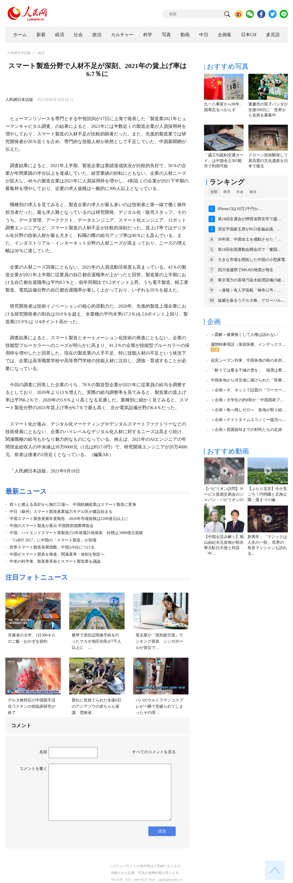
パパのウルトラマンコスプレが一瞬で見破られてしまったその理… (159, 706)
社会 (78, 34)
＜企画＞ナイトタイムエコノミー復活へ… (248, 420)
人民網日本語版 (19, 53)
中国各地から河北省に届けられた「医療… (248, 380)
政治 (96, 34)
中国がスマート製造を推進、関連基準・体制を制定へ (57, 554)
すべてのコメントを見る (154, 752)
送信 (162, 831)
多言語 (273, 34)
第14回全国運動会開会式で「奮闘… (249, 249)
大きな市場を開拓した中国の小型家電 (251, 260)
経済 (59, 34)
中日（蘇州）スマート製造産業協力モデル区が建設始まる (61, 511)
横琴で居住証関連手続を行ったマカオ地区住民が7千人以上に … (96, 641)
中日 (203, 34)
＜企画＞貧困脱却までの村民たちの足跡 (246, 430)
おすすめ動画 (228, 451)
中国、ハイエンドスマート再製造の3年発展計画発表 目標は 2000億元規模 (76, 533)
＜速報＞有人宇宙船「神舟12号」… (249, 290)
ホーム (20, 34)
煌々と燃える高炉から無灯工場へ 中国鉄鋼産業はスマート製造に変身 (73, 504)
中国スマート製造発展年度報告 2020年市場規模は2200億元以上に (69, 519)
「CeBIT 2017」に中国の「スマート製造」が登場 (53, 540)
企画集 (224, 34)
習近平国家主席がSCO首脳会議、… (249, 229)
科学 (147, 34)
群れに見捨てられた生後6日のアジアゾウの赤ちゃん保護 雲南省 (96, 706)
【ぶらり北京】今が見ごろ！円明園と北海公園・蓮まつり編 (267, 494)
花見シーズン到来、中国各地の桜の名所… (248, 360)
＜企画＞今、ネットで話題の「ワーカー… (248, 390)
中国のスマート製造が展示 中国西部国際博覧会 (52, 526)
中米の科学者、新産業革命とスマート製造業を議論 (55, 561)
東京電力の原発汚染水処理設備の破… (251, 280)
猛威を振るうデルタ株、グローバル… (251, 300)
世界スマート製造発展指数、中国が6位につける (52, 547)
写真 (166, 34)
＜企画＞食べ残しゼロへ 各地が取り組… (248, 410)
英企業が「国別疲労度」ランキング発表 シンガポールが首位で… (159, 641)
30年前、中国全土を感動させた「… (249, 239)
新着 (40, 34)
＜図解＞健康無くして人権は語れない (244, 335)
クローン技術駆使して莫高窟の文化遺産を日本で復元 (268, 160)
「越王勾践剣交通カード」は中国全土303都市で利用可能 (224, 160)
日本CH (248, 34)
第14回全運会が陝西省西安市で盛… (249, 219)
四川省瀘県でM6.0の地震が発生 (246, 270)
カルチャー (122, 34)
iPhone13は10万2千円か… (240, 209)
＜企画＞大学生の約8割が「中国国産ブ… (247, 400)
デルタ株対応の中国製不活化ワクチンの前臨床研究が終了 (31, 706)
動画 (185, 34)
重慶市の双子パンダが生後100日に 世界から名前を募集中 (268, 109)
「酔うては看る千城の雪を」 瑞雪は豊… (248, 370)
